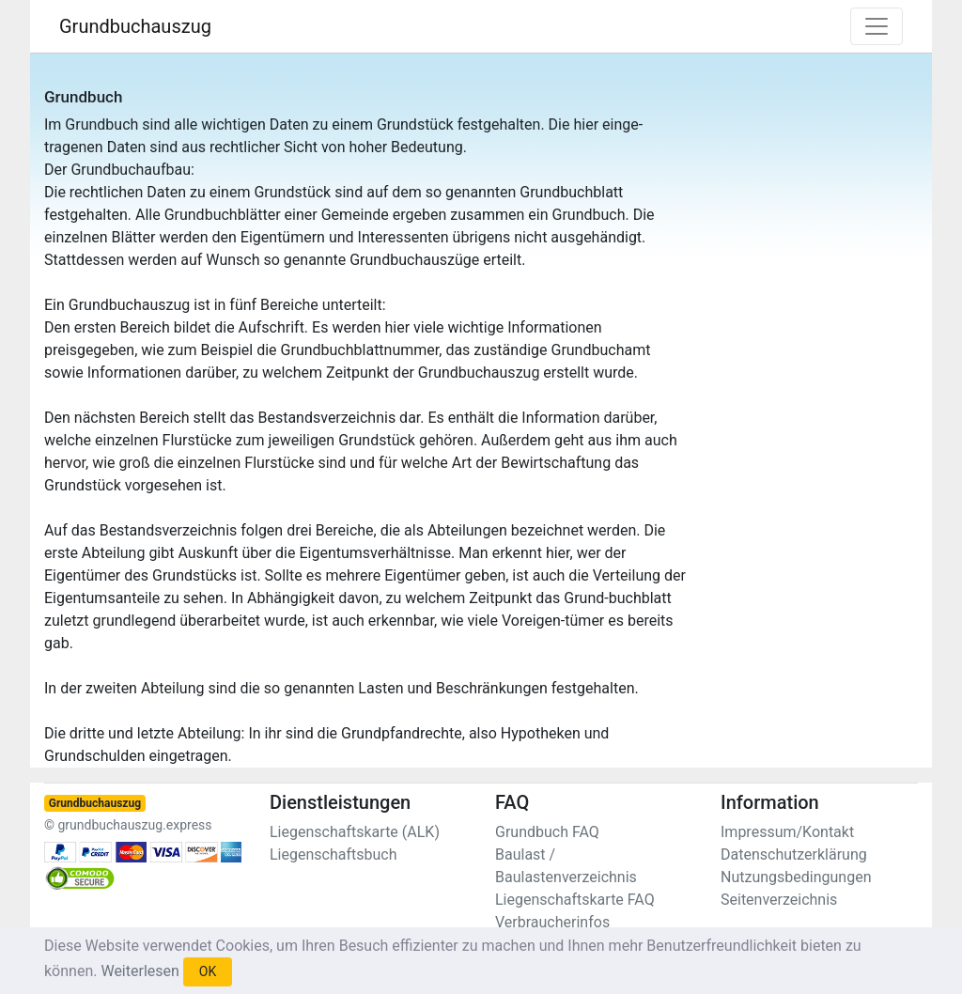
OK (207, 971)
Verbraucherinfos (552, 922)
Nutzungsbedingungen (796, 877)
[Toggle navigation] (876, 26)
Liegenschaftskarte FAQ (575, 900)
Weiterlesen (139, 971)
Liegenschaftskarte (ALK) (355, 832)
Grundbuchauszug (135, 26)
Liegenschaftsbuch (333, 854)
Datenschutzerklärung (794, 854)
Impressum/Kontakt (787, 832)
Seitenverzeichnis (779, 900)
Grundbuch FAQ (547, 832)
